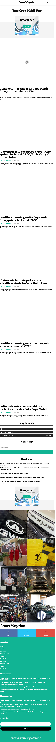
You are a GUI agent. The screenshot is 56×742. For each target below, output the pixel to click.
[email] (26, 447)
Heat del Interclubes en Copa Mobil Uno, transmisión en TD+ (24, 90)
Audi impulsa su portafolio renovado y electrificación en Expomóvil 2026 (22, 477)
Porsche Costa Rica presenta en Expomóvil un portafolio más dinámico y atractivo (24, 464)
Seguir (50, 432)
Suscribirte (49, 435)
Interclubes (4, 82)
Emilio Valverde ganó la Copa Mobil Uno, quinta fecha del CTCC (24, 219)
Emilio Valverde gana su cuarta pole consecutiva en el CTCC (24, 345)
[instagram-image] (41, 524)
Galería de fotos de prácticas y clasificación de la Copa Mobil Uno (23, 282)
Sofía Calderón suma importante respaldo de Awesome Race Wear (20, 481)
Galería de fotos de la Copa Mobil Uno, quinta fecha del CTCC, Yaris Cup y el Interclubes (26, 154)
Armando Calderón (5, 95)
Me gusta (50, 429)
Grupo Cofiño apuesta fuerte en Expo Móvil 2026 (14, 473)
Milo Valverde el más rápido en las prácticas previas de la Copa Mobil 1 (24, 408)
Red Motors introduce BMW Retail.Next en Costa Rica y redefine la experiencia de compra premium (24, 468)
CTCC (2, 145)
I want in (27, 452)
